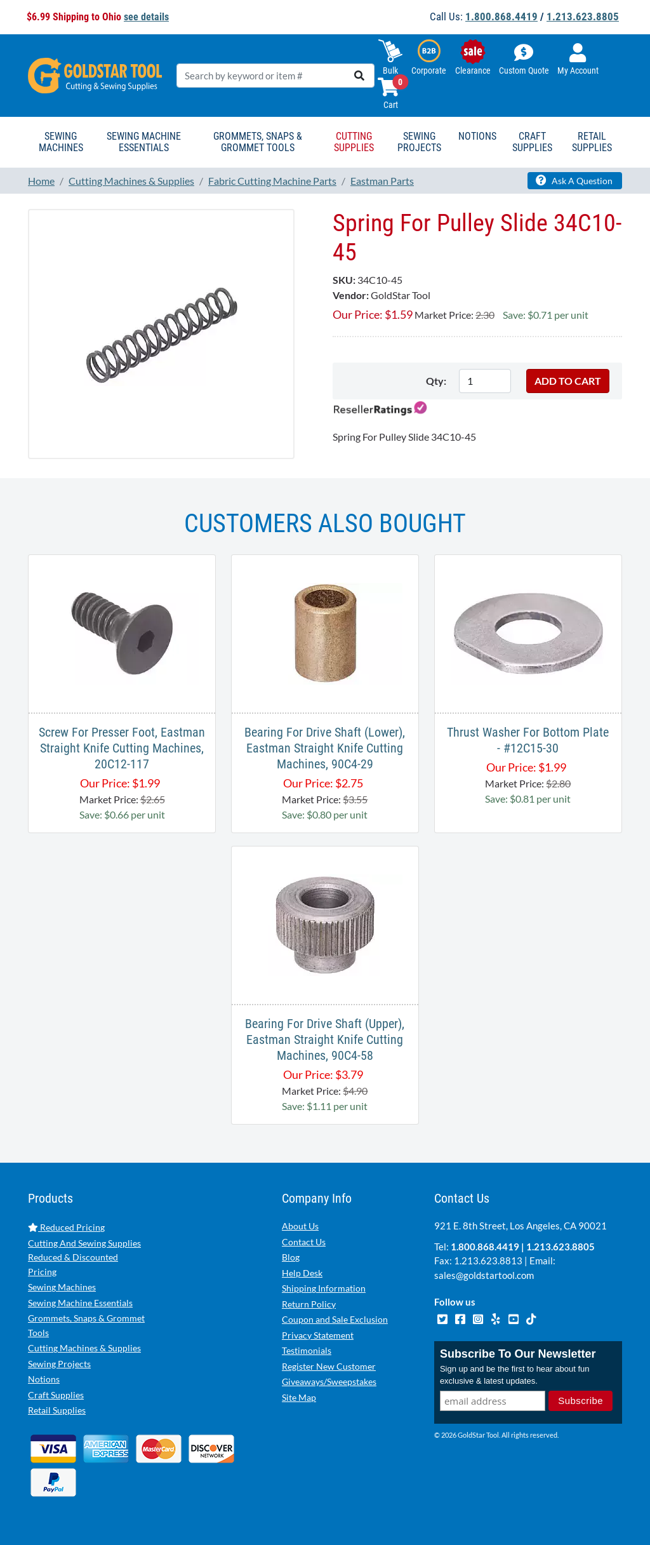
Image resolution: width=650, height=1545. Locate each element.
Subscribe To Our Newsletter (518, 1354)
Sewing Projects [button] (419, 142)
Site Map (299, 1397)
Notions (44, 1379)
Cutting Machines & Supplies (84, 1347)
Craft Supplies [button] (532, 142)
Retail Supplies (57, 1410)
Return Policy (309, 1304)
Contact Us (304, 1241)
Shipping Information (324, 1288)
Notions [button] (477, 136)
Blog (291, 1257)
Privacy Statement (318, 1335)
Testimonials (306, 1350)
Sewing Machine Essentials (80, 1302)
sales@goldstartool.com (484, 1275)
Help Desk (302, 1272)
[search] (359, 76)
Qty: (436, 381)
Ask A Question (574, 180)
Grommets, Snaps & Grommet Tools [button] (257, 142)
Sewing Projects (59, 1363)
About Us (300, 1226)
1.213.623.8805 (583, 16)
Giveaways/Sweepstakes (329, 1381)
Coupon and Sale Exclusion (335, 1319)
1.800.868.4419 (501, 16)
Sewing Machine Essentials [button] (144, 142)
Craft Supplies (56, 1394)
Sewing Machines (62, 1286)
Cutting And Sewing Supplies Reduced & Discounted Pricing (84, 1257)
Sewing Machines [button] (61, 142)
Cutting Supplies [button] (354, 142)
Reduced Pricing (66, 1227)
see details (146, 17)
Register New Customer (329, 1366)
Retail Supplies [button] (592, 142)
